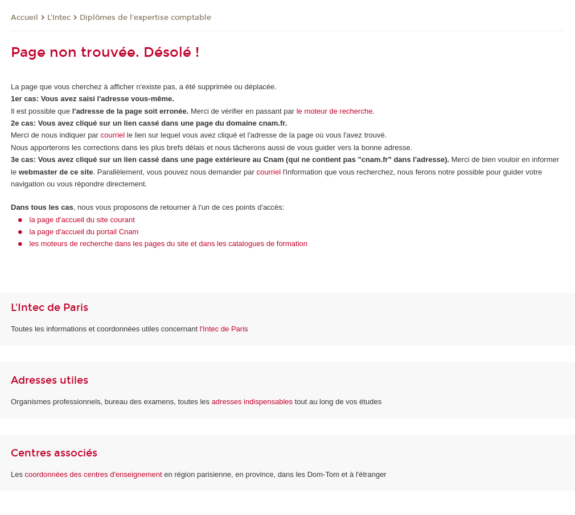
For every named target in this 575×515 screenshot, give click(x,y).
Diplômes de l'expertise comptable (145, 17)
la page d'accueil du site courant (82, 219)
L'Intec (59, 17)
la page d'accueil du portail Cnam (84, 231)
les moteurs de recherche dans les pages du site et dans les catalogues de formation (169, 243)
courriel (113, 135)
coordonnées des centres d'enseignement (95, 474)
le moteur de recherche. (334, 111)
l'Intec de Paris (224, 329)
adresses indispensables (252, 401)
